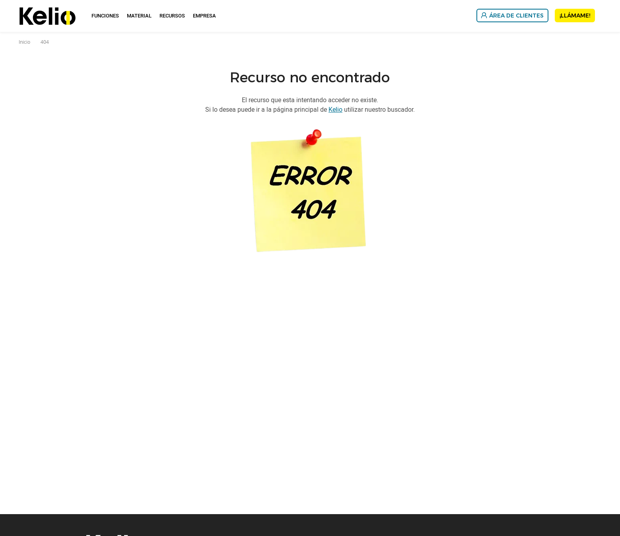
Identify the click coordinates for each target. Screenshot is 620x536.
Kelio (335, 109)
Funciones (105, 15)
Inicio (24, 42)
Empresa (204, 15)
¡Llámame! (575, 15)
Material (139, 15)
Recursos (172, 15)
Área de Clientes (516, 15)
